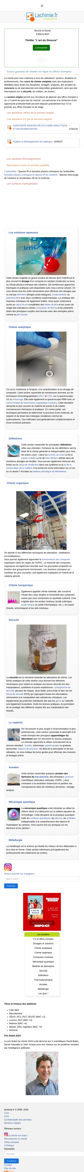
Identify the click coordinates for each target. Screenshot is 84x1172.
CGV (6, 1116)
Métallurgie (15, 840)
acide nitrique (27, 604)
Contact (8, 1165)
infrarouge (18, 399)
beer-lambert (51, 458)
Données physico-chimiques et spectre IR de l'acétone (30, 175)
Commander (41, 47)
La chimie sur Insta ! (16, 1135)
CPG (49, 396)
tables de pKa (51, 304)
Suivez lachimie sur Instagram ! (19, 873)
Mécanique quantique (22, 801)
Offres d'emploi (11, 1142)
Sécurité (14, 619)
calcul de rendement (28, 464)
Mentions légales (12, 1123)
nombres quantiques (40, 818)
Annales (14, 767)
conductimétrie (59, 294)
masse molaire (28, 458)
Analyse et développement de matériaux (32, 141)
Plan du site (10, 1168)
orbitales (71, 818)
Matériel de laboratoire (43, 966)
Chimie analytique (20, 327)
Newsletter (9, 1149)
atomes (58, 818)
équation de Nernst (47, 308)
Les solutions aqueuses (23, 232)
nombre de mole (56, 455)
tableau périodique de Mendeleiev (49, 471)
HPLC (41, 396)
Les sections (43, 934)
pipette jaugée (52, 745)
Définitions (15, 438)
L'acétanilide (10, 171)
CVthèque (9, 1145)
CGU (6, 1113)
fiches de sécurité (14, 694)
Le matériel (15, 722)
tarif (9, 100)
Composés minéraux (43, 957)
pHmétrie (21, 294)
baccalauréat (42, 777)
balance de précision (28, 749)
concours (69, 777)
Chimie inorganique (21, 585)
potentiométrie (13, 298)
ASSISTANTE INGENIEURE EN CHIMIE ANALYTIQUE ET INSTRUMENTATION (40, 127)
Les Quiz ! (43, 993)
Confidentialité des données (17, 1119)
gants (58, 701)
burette (28, 745)
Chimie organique (18, 483)
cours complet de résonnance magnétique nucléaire (31, 403)
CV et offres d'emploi (43, 939)
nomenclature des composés (56, 559)
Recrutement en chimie (15, 1139)
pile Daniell (21, 314)
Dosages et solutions (43, 943)
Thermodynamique (43, 980)
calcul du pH (22, 304)
